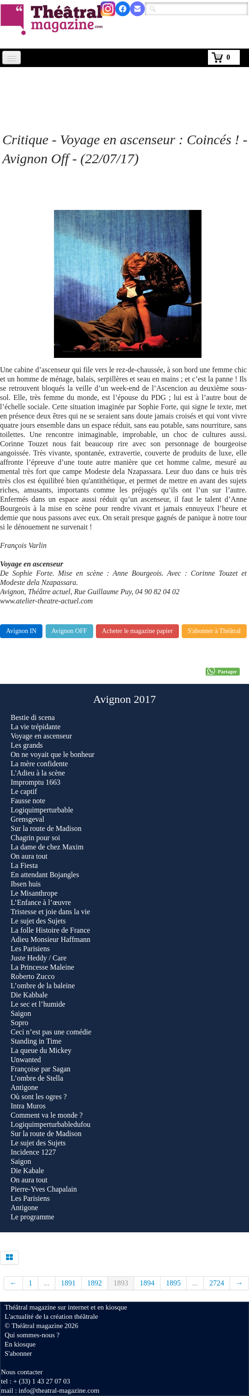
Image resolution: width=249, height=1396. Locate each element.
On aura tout (29, 856)
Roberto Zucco (33, 976)
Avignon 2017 (124, 699)
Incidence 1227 (33, 1152)
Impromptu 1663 (35, 782)
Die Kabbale (29, 995)
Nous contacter (21, 1372)
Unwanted (26, 1060)
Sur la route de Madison (46, 828)
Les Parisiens (30, 949)
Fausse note (28, 801)
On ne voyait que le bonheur (53, 754)
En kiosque (20, 1344)
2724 (216, 1283)
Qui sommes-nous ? (32, 1335)
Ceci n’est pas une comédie (51, 1032)
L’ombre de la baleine (43, 986)
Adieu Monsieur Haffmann (50, 939)
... (46, 1283)
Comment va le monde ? (47, 1115)
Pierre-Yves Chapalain (44, 1189)
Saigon (21, 1013)
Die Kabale (27, 1171)
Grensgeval (27, 819)
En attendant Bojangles (45, 875)
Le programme (32, 1217)
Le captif (24, 791)
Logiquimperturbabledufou (50, 1124)
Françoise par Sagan (41, 1069)
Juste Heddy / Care (38, 958)
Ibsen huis (26, 884)
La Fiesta (24, 865)
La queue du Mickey (41, 1050)
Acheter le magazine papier (137, 630)
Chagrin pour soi (35, 838)
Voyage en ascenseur (41, 736)
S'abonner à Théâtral (214, 630)
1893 (120, 1283)
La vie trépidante (35, 727)
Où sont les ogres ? (39, 1097)
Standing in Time (36, 1041)
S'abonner (18, 1353)
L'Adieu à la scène (38, 773)
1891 (68, 1283)
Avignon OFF (69, 630)
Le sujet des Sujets (38, 921)
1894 (147, 1283)
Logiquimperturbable (42, 810)
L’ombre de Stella (37, 1078)
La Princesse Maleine (42, 967)
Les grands (27, 745)
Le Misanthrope (34, 893)
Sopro (20, 1023)
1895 (173, 1283)
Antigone (24, 1087)
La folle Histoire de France (50, 930)
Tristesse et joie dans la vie (50, 912)
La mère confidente (39, 764)
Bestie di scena (33, 717)
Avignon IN (21, 630)
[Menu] (11, 57)
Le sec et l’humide (38, 1004)
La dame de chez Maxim (47, 847)
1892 (94, 1283)
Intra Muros (28, 1106)
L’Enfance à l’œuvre (41, 902)
